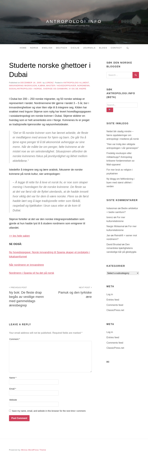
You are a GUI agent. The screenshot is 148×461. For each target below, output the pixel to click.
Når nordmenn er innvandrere (26, 264)
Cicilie (75, 48)
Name (12, 378)
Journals (89, 48)
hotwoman (112, 208)
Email (12, 389)
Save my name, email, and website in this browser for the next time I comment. (49, 411)
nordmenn (83, 85)
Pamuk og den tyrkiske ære (73, 292)
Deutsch (61, 48)
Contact (116, 48)
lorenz (49, 83)
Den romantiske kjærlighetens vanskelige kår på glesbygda (121, 248)
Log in (109, 294)
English (47, 48)
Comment (14, 339)
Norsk (34, 48)
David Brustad (114, 244)
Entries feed (112, 299)
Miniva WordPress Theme (33, 450)
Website (13, 400)
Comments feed (114, 305)
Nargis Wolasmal (115, 226)
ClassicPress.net (115, 310)
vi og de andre (77, 89)
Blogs (103, 48)
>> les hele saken (19, 235)
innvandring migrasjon (23, 85)
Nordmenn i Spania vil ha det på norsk (31, 272)
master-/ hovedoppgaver (61, 85)
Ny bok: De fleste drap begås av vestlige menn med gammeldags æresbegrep (28, 296)
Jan (108, 235)
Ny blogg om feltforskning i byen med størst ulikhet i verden (120, 183)
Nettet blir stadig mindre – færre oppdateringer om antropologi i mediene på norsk (122, 135)
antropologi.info (74, 21)
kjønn (41, 85)
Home (23, 48)
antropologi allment (76, 83)
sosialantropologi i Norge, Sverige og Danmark (38, 89)
